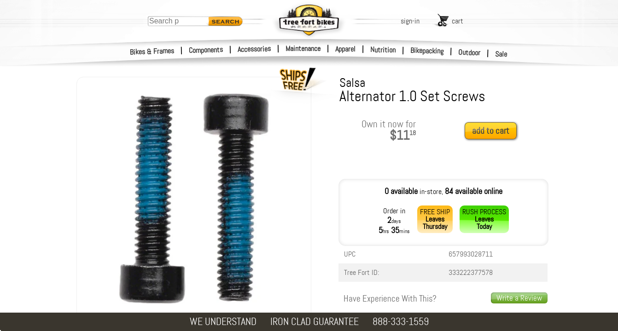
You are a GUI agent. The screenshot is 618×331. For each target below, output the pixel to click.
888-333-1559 (401, 321)
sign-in (410, 21)
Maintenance (303, 48)
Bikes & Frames (152, 51)
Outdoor (469, 52)
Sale (501, 54)
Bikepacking (427, 51)
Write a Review (519, 298)
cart (457, 21)
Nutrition (383, 50)
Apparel (345, 49)
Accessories (254, 49)
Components (206, 50)
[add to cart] (493, 131)
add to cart (490, 131)
